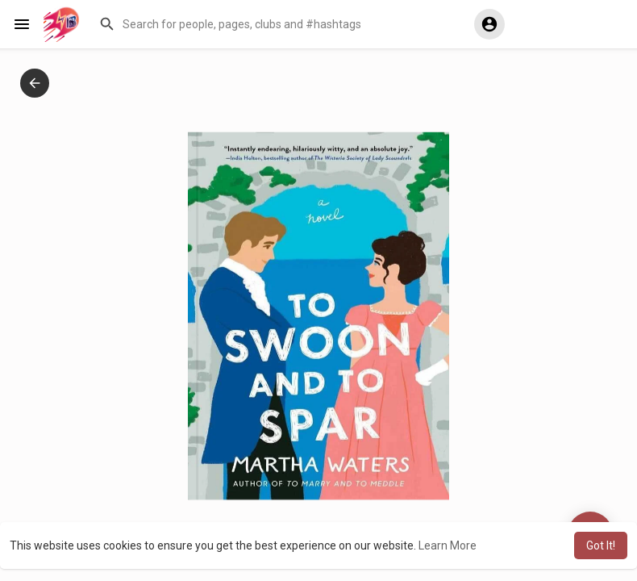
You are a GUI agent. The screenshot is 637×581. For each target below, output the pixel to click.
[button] (274, 24)
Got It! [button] (600, 545)
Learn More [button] (447, 545)
